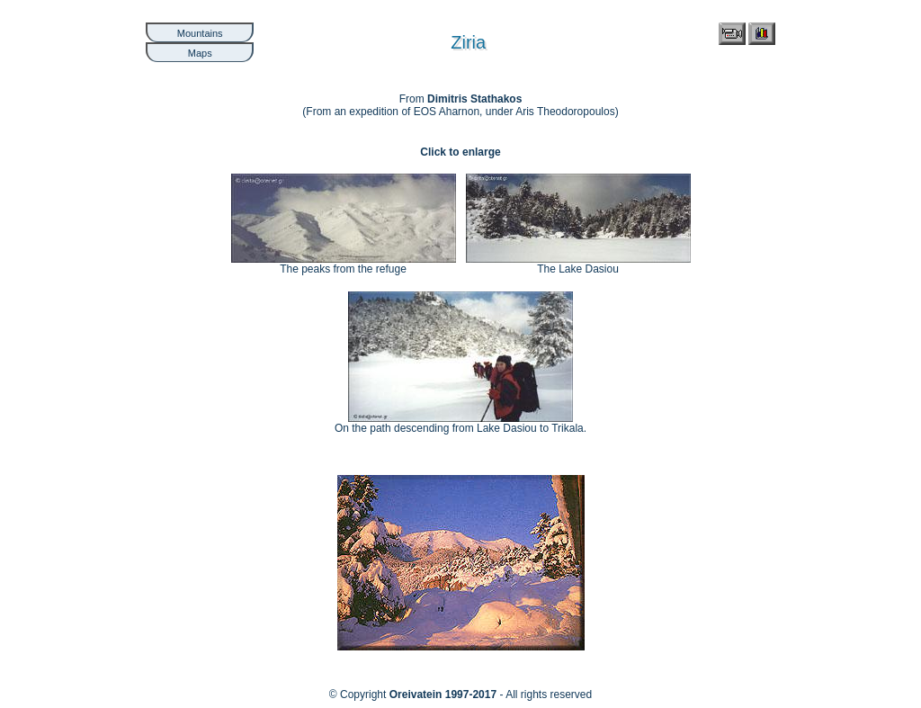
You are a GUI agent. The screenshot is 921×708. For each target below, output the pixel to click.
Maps (200, 53)
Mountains (200, 33)
